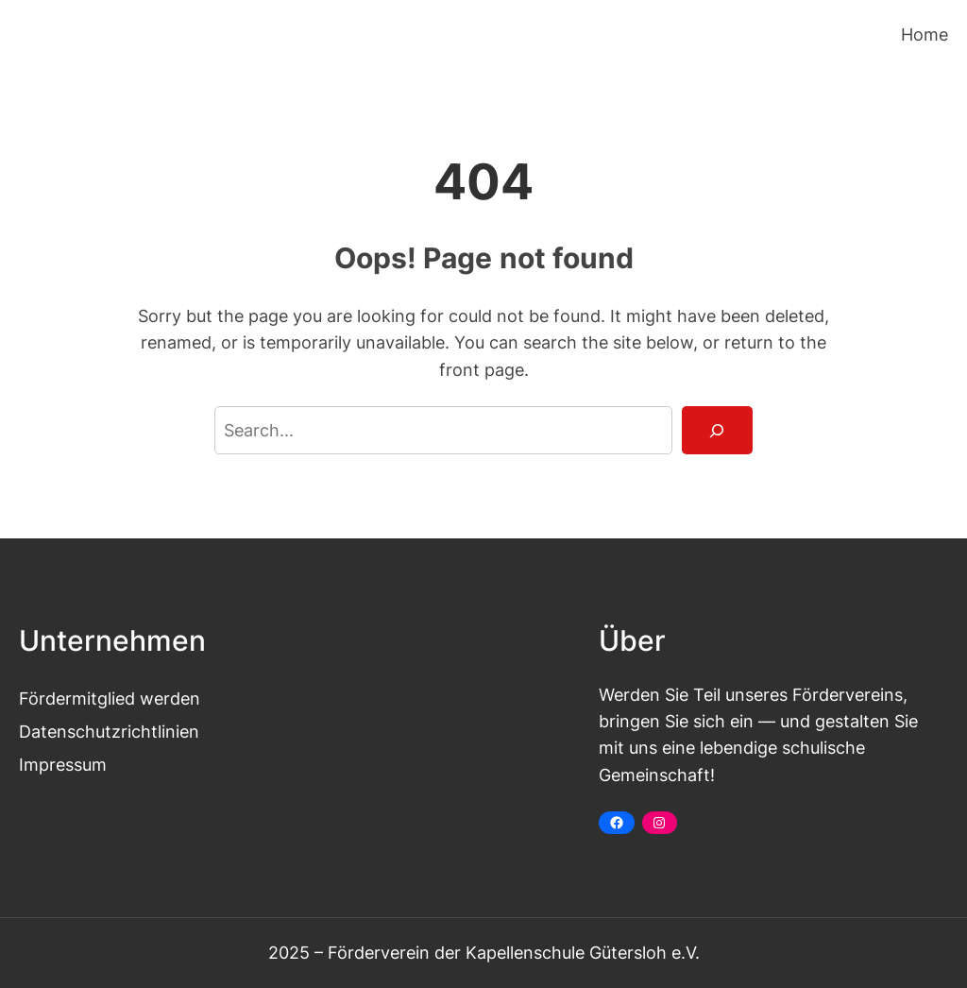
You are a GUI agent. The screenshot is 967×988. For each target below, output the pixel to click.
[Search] (717, 430)
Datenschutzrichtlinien (109, 731)
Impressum (63, 765)
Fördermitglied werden (109, 698)
